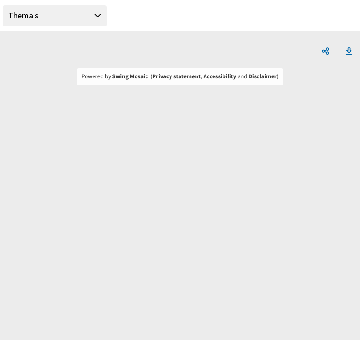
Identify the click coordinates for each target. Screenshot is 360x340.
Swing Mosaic (130, 76)
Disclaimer (263, 76)
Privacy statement (176, 76)
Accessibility (220, 76)
